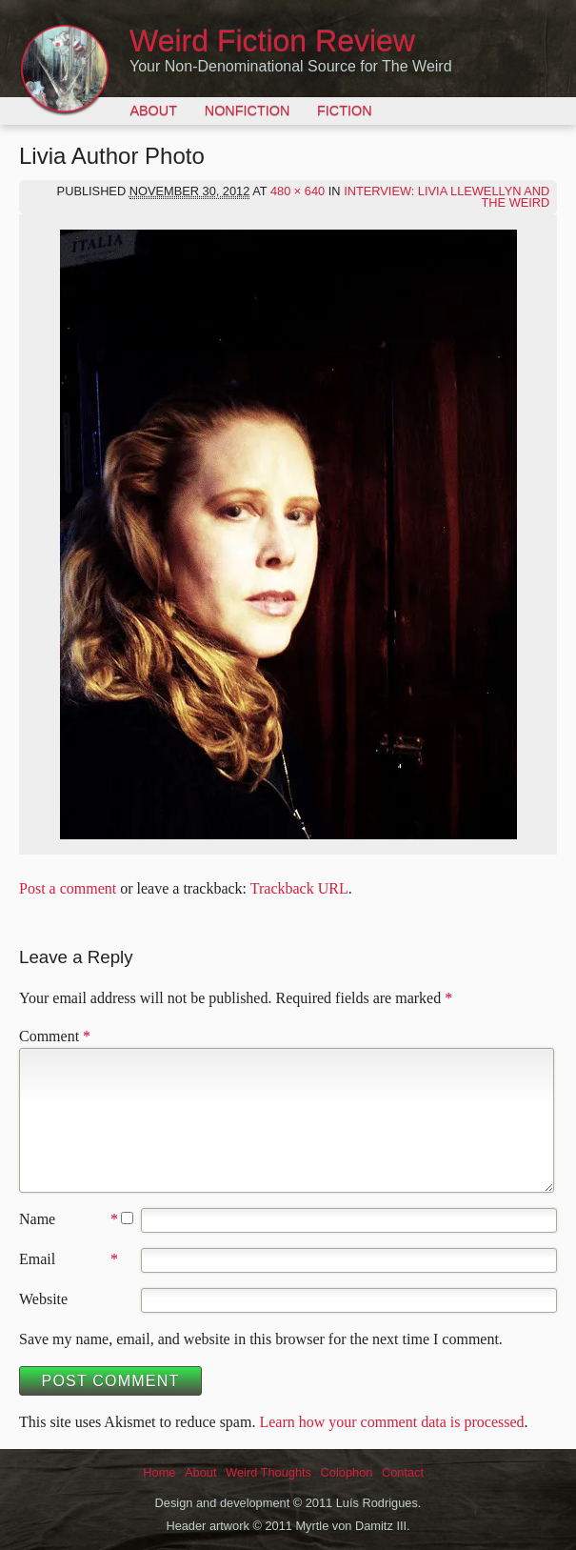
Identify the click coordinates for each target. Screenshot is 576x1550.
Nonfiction (247, 110)
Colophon (347, 1472)
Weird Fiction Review (272, 41)
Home (159, 1472)
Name (37, 1219)
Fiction (344, 110)
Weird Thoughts (268, 1472)
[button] (288, 534)
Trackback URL (299, 888)
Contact (403, 1472)
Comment (54, 1036)
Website (43, 1299)
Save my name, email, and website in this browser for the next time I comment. (261, 1339)
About (153, 110)
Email (37, 1259)
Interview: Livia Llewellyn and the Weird (446, 197)
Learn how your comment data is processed (391, 1422)
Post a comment (67, 888)
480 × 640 (297, 191)
